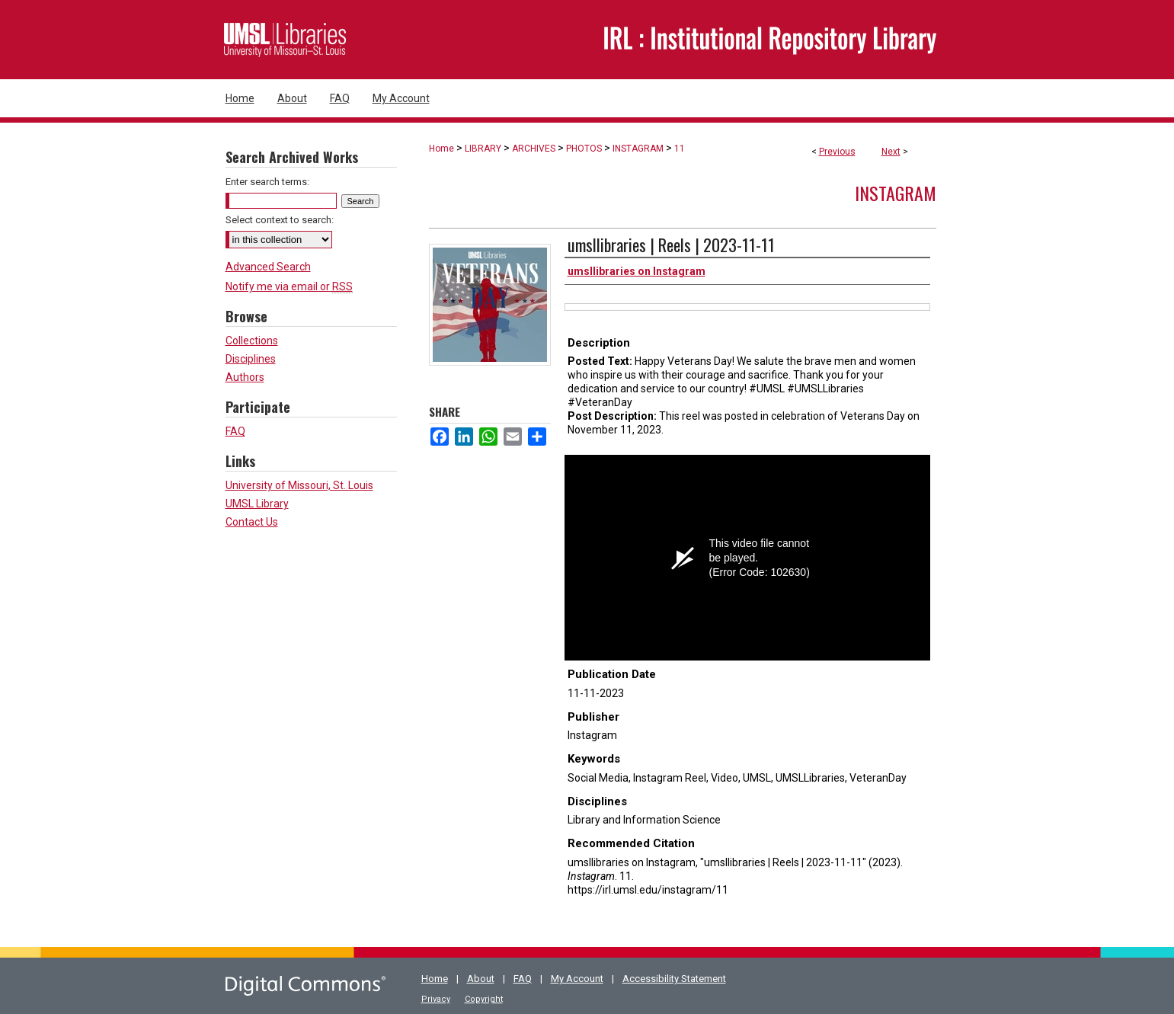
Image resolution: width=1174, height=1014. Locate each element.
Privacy (435, 999)
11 (679, 148)
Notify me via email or (289, 286)
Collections (252, 340)
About (480, 978)
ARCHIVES (533, 148)
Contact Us (252, 522)
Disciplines (251, 359)
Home (441, 148)
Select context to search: (280, 220)
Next (890, 151)
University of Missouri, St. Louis (299, 485)
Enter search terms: (267, 181)
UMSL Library (257, 503)
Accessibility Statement (674, 978)
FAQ (235, 431)
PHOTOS (584, 148)
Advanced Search (268, 267)
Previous (837, 151)
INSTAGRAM (638, 148)
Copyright (484, 999)
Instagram (895, 192)
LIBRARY (483, 148)
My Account (577, 978)
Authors (245, 377)
